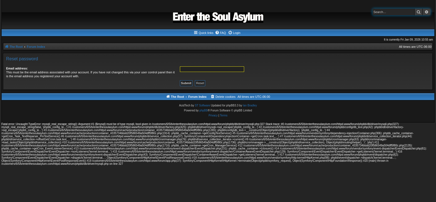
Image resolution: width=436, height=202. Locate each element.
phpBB (203, 110)
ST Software (202, 105)
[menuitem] (220, 32)
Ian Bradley (250, 105)
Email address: (17, 68)
